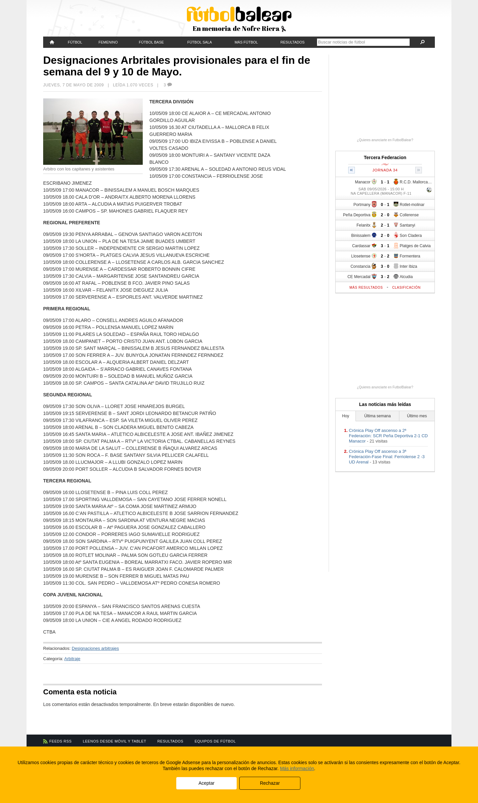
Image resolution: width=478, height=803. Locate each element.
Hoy (345, 416)
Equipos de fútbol (215, 741)
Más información (297, 768)
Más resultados (366, 287)
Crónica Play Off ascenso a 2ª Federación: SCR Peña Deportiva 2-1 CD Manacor (388, 436)
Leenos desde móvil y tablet (114, 741)
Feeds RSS (60, 741)
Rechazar (270, 783)
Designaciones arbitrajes (95, 648)
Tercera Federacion (385, 157)
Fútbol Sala (199, 42)
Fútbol (75, 42)
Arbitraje (72, 658)
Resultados (292, 42)
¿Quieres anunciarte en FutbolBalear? (385, 140)
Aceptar (206, 783)
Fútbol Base (151, 42)
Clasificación (406, 287)
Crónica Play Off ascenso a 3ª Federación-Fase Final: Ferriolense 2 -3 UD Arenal (387, 456)
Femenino (108, 42)
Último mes (417, 416)
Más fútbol (246, 42)
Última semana (377, 416)
